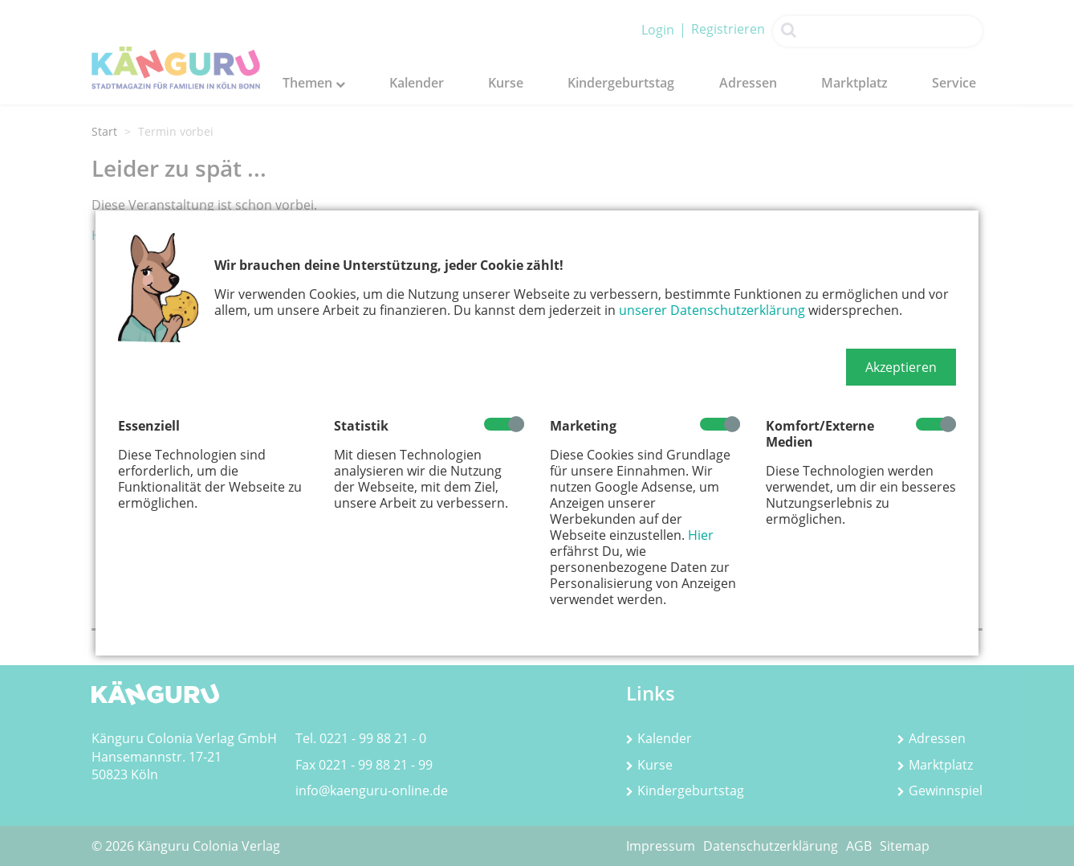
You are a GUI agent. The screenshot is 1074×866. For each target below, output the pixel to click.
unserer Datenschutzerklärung (712, 310)
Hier (701, 535)
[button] (901, 367)
